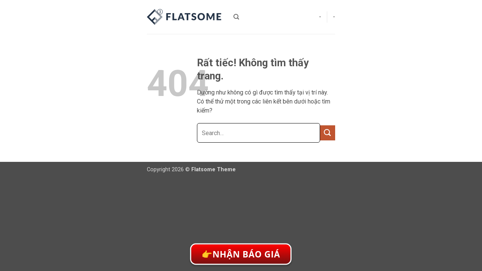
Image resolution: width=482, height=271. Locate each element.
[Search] (236, 17)
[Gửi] (327, 132)
